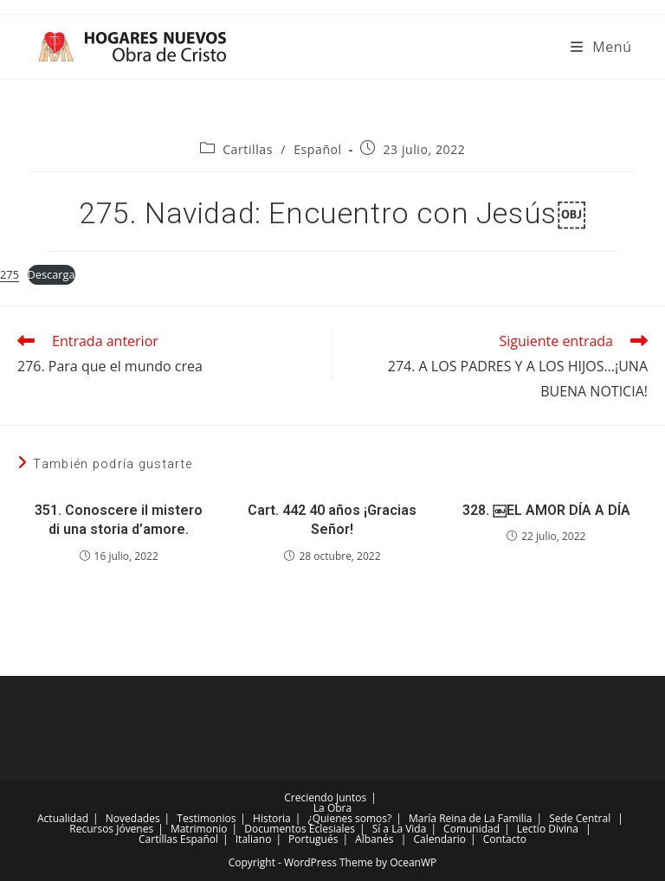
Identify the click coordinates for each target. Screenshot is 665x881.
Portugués (313, 839)
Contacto (504, 839)
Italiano (254, 839)
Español (318, 149)
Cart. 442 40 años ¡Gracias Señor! (332, 519)
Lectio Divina (547, 828)
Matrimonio (199, 828)
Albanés (374, 839)
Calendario (439, 839)
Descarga (51, 274)
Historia (272, 818)
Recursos (91, 828)
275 (9, 274)
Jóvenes (134, 828)
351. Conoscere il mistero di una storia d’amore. (119, 519)
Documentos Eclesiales (299, 828)
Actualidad (62, 818)
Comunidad (471, 828)
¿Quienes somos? (350, 818)
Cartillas (248, 149)
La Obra (332, 808)
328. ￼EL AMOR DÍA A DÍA (546, 510)
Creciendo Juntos (325, 797)
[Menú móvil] (601, 46)
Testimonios (206, 818)
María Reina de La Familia (470, 818)
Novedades (133, 818)
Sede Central (579, 818)
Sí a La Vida (399, 828)
